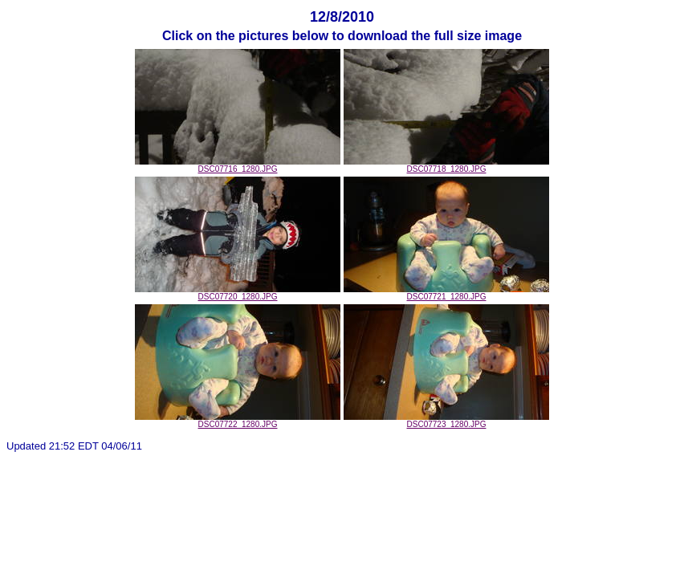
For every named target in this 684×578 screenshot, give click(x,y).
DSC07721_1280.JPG (446, 293)
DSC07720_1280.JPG (237, 293)
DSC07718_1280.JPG (446, 165)
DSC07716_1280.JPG (237, 165)
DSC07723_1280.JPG (446, 421)
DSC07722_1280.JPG (237, 421)
